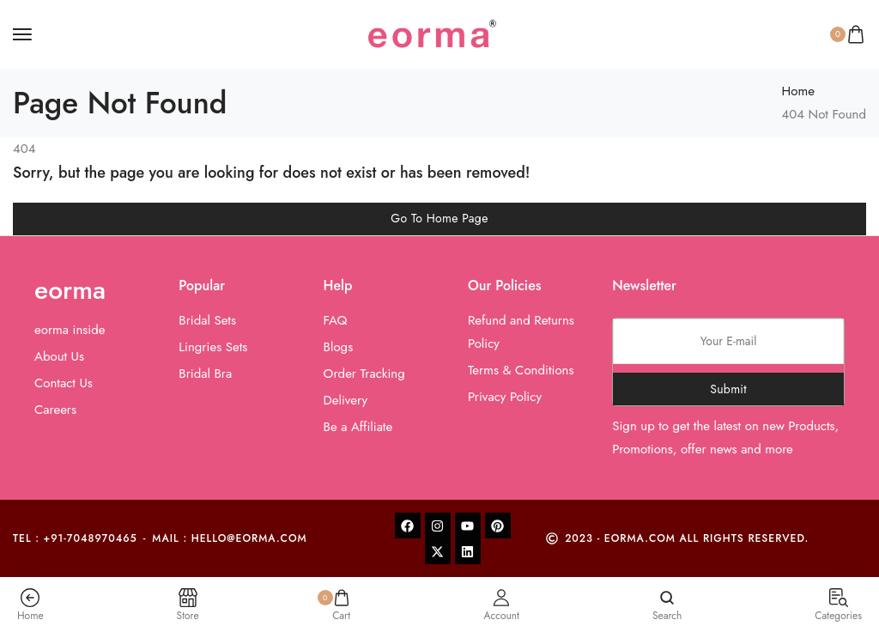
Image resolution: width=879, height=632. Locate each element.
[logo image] (431, 32)
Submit (728, 389)
